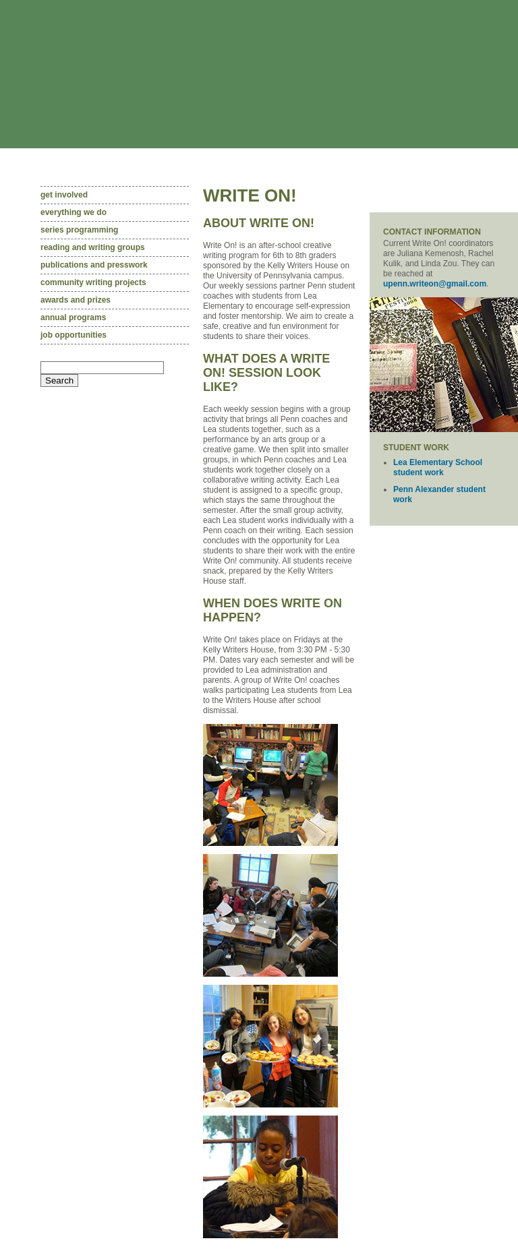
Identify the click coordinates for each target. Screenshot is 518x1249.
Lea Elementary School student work (437, 467)
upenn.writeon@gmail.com (434, 283)
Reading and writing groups (92, 247)
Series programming (79, 230)
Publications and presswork (94, 265)
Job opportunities (73, 335)
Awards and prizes (75, 300)
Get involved (64, 195)
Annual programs (73, 317)
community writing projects (93, 282)
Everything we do (73, 212)
